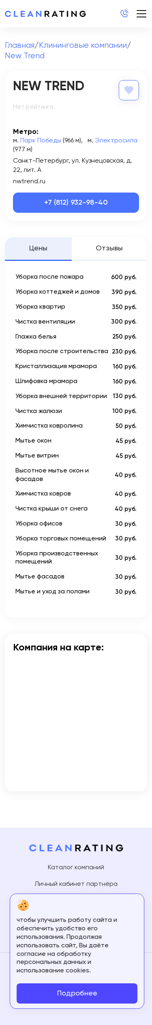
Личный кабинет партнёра (76, 884)
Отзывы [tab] (109, 248)
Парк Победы (40, 141)
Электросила (116, 141)
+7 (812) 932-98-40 (76, 202)
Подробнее (77, 993)
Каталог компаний (76, 867)
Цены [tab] (38, 248)
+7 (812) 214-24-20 (124, 14)
